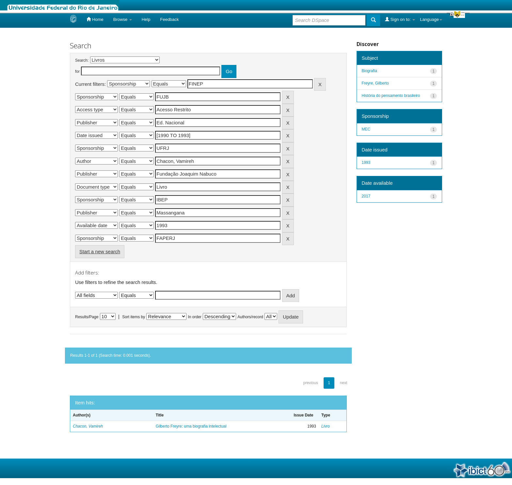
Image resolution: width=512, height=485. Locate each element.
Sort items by (133, 317)
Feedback (169, 19)
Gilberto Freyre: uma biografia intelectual (191, 426)
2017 (366, 196)
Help (146, 19)
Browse (122, 19)
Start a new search (99, 251)
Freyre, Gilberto (375, 83)
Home (95, 19)
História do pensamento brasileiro (391, 95)
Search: (81, 60)
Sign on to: (400, 19)
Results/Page (86, 317)
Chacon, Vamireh (88, 426)
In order (194, 317)
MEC (366, 129)
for (77, 71)
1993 (366, 162)
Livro (325, 426)
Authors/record (250, 317)
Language (431, 19)
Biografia (369, 71)
